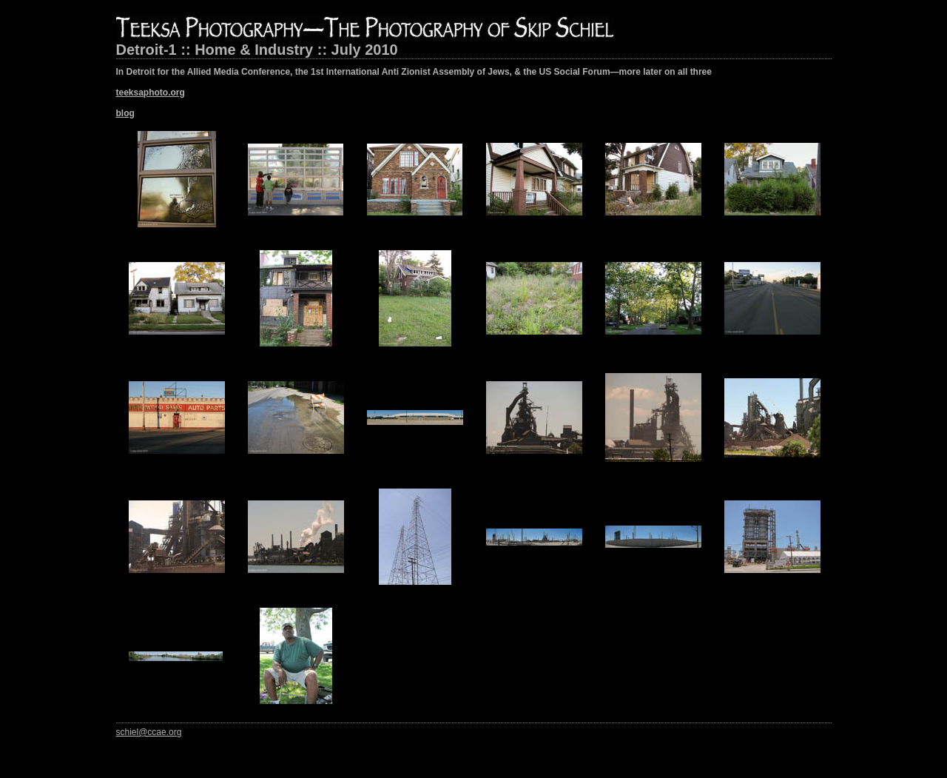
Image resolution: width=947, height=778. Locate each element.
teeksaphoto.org (150, 92)
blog (125, 113)
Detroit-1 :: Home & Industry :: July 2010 (257, 49)
